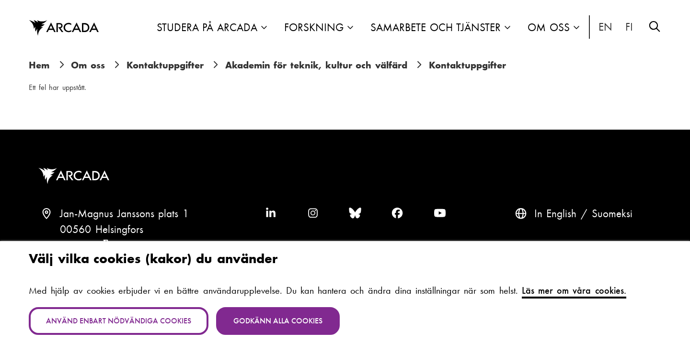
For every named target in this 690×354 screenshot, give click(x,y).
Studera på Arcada (207, 27)
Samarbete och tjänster (435, 27)
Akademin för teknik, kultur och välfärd (316, 65)
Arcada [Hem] (64, 28)
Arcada (76, 176)
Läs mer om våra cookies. (574, 290)
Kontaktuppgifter (165, 65)
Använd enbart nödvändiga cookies (118, 321)
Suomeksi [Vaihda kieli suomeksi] (629, 27)
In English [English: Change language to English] (606, 27)
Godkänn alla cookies (277, 321)
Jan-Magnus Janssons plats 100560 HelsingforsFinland (124, 230)
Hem (39, 65)
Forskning (314, 27)
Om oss (549, 27)
